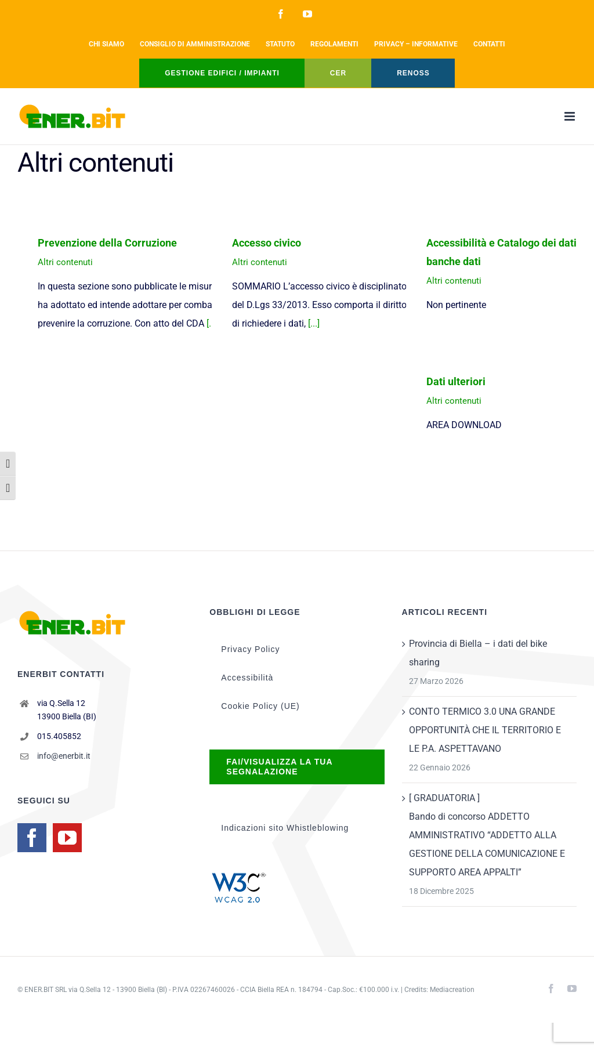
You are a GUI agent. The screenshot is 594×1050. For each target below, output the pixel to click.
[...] (314, 323)
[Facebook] (31, 837)
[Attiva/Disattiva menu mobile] (570, 116)
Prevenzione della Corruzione (107, 243)
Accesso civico (266, 243)
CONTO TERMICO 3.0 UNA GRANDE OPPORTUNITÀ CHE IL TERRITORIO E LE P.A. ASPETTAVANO (485, 730)
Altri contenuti (65, 262)
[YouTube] (67, 837)
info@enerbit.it (63, 756)
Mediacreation (452, 990)
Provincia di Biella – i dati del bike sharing (478, 653)
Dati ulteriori (456, 381)
